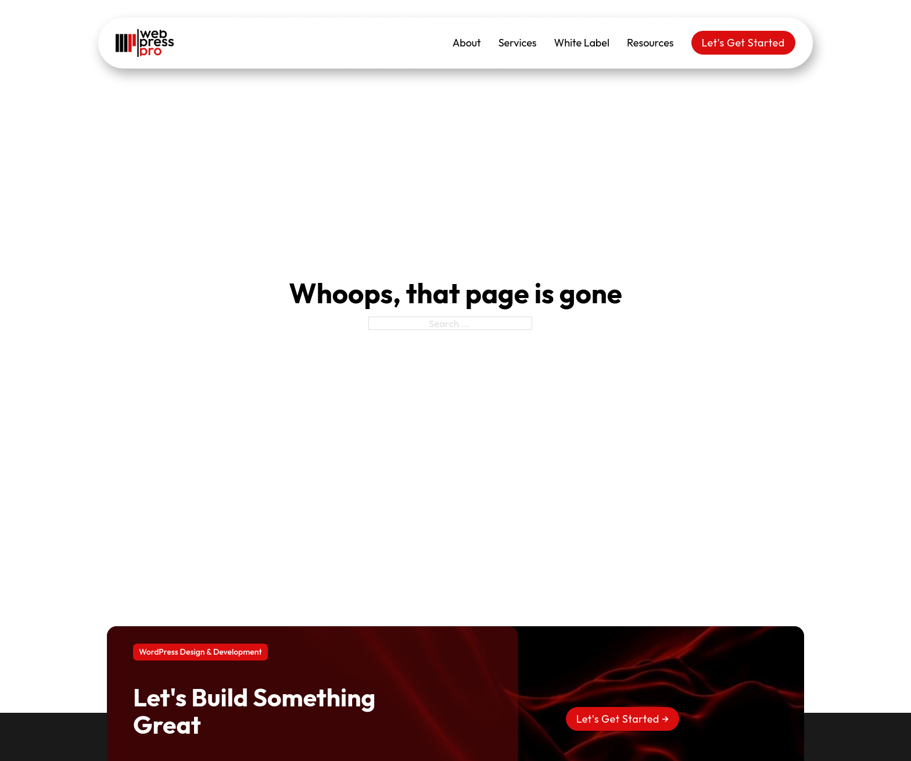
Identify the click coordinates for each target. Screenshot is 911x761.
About (467, 42)
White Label (581, 42)
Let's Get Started (743, 42)
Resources (650, 42)
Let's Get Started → (622, 719)
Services (517, 42)
